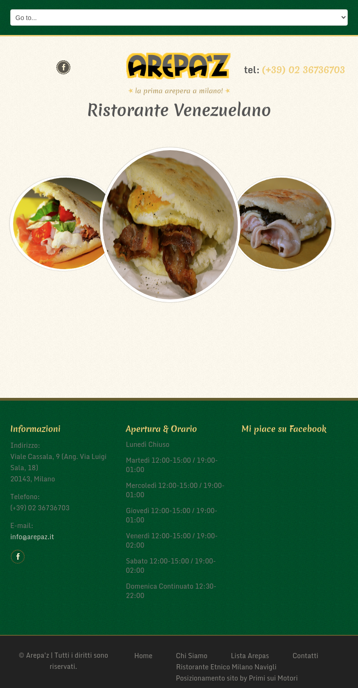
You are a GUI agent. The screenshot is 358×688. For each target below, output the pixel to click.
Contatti (305, 655)
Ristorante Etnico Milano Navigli (226, 666)
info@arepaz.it (32, 536)
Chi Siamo (191, 655)
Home (143, 655)
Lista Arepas (250, 655)
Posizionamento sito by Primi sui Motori (237, 678)
